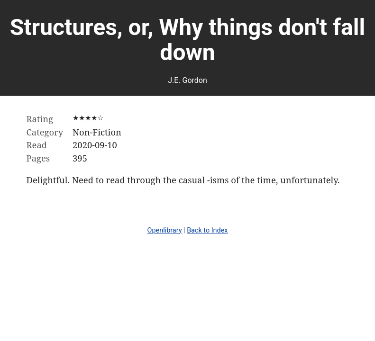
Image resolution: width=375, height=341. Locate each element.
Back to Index (207, 230)
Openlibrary (164, 230)
